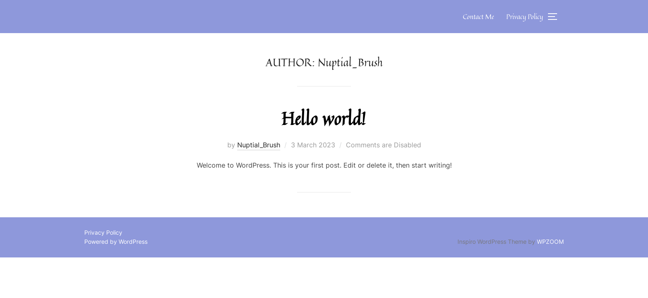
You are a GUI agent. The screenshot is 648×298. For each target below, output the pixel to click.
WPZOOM (550, 241)
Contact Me (478, 17)
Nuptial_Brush (258, 145)
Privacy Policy (524, 17)
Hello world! (323, 118)
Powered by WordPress (116, 241)
